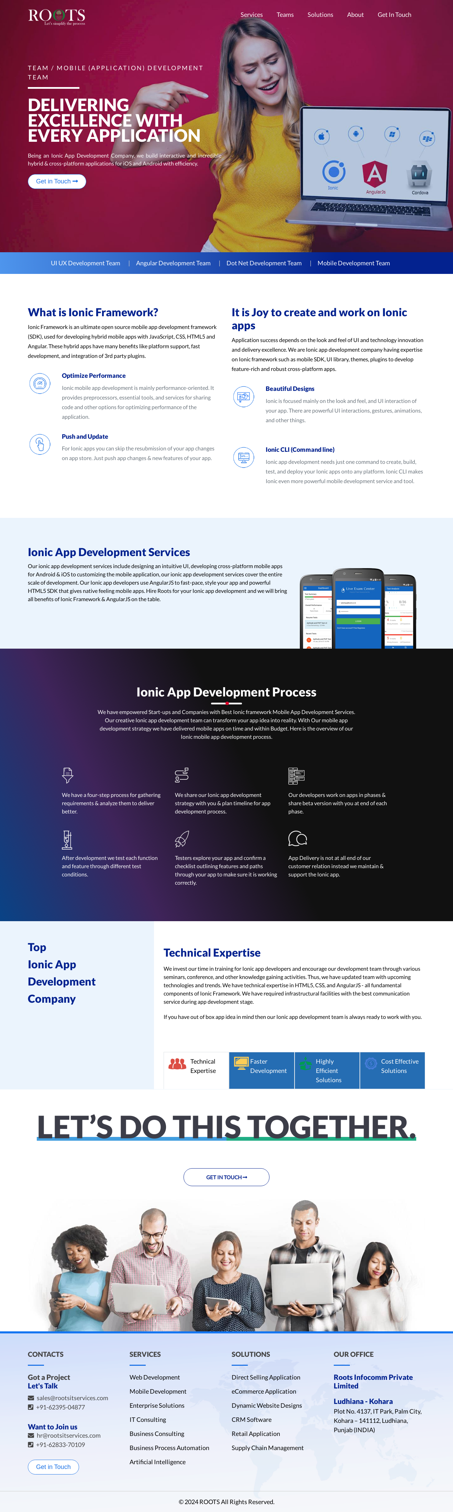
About (355, 14)
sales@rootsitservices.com (72, 1398)
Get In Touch (394, 14)
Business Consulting (157, 1433)
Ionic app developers (114, 582)
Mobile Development (158, 1391)
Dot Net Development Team (264, 263)
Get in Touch (57, 181)
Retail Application (256, 1433)
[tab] (196, 1070)
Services (252, 14)
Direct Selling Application (266, 1377)
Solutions (320, 14)
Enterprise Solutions (157, 1405)
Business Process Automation (169, 1447)
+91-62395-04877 (60, 1407)
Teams (285, 14)
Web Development (155, 1377)
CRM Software (252, 1419)
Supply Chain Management (268, 1447)
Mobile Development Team (354, 263)
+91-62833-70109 (60, 1444)
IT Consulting (148, 1419)
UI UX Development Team (85, 263)
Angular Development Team (173, 263)
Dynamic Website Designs (267, 1405)
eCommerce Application (264, 1391)
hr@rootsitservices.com (69, 1435)
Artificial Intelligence (158, 1462)
